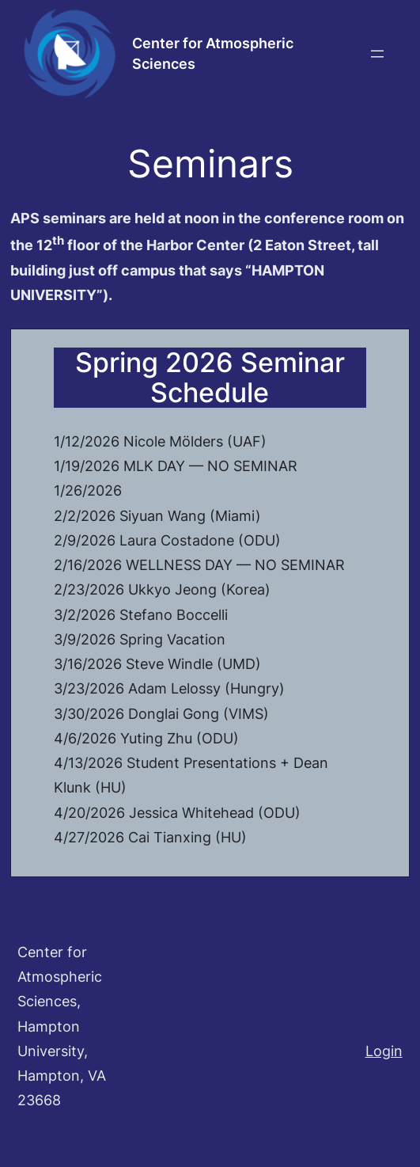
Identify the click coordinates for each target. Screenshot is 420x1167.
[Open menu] (377, 53)
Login (384, 1050)
